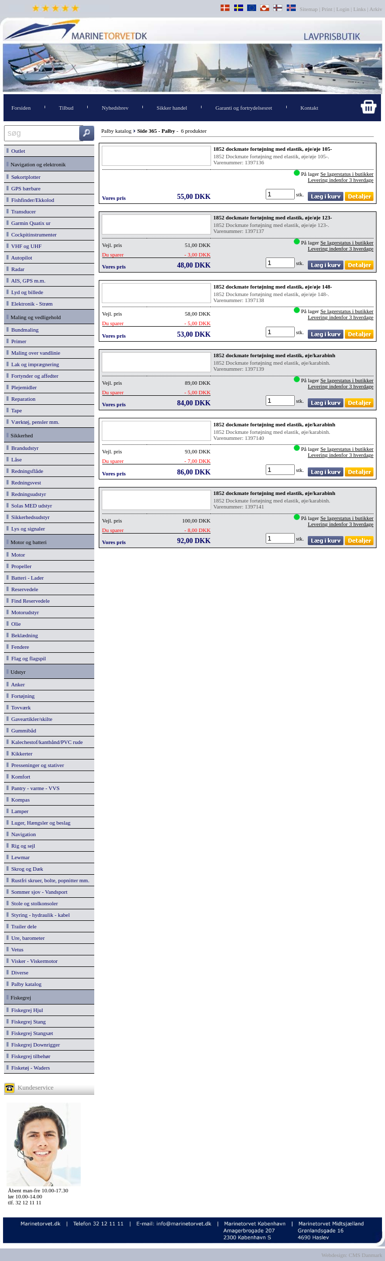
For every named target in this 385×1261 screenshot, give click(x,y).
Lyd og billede (25, 292)
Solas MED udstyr (29, 505)
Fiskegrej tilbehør (28, 1056)
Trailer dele (22, 926)
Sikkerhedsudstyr (28, 517)
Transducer (21, 211)
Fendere (18, 647)
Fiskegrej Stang (26, 1022)
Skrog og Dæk (25, 869)
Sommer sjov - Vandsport (37, 892)
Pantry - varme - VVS (33, 788)
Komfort (18, 777)
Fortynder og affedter (32, 376)
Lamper (18, 811)
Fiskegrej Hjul (25, 1010)
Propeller (19, 566)
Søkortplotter (24, 177)
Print (327, 9)
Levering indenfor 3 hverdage (340, 180)
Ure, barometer (26, 938)
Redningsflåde (25, 471)
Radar (16, 269)
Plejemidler (22, 387)
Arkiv (376, 9)
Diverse (18, 972)
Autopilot (19, 258)
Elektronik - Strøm (30, 304)
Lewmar (18, 857)
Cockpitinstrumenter (32, 234)
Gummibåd (21, 730)
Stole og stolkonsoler (32, 903)
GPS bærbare (24, 188)
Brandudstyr (23, 448)
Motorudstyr (23, 612)
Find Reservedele (28, 601)
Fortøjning (21, 696)
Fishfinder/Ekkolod (30, 200)
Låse (14, 459)
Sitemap (309, 9)
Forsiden (21, 108)
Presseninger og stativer (35, 765)
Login (343, 9)
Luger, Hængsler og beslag (39, 823)
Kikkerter (20, 753)
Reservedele (22, 589)
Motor (16, 555)
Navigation (21, 834)
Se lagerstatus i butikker (346, 174)
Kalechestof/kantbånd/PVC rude (45, 742)
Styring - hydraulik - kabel (38, 915)
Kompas (18, 800)
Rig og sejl (21, 846)
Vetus (15, 949)
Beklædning (22, 635)
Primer (16, 341)
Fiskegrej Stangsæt (30, 1033)
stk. (301, 194)
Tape (14, 410)
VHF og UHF (24, 246)
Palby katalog (24, 984)
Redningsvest (24, 482)
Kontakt (309, 108)
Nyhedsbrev (115, 108)
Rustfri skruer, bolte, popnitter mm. (48, 880)
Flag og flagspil (26, 658)
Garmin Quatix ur (29, 223)
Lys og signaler (26, 529)
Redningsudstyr (26, 494)
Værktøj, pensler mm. (33, 422)
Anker (16, 684)
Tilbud (66, 108)
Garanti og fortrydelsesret (244, 108)
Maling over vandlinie (33, 353)
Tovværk (19, 707)
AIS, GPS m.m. (26, 281)
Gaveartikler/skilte (29, 719)
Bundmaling (23, 330)
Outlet (16, 151)
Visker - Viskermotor (32, 961)
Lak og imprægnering (33, 364)
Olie (14, 624)
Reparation (21, 399)
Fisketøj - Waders (28, 1068)
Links (359, 9)
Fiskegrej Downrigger (33, 1045)
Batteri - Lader (25, 578)
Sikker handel (172, 108)
